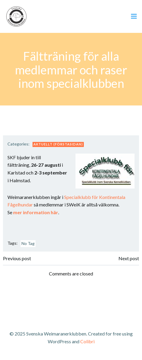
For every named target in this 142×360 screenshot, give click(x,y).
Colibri (87, 341)
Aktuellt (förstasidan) (58, 144)
